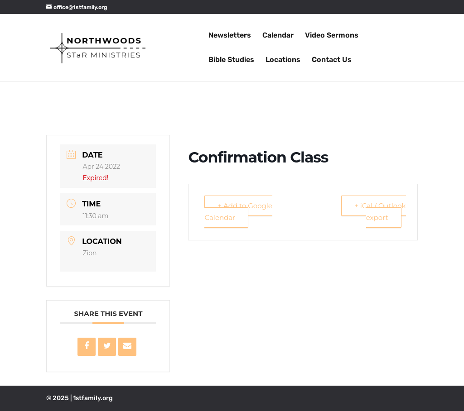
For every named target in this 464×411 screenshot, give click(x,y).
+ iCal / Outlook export (380, 211)
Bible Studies (231, 60)
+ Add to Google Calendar (238, 211)
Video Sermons (331, 35)
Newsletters (229, 35)
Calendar (278, 35)
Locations (283, 60)
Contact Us (332, 60)
